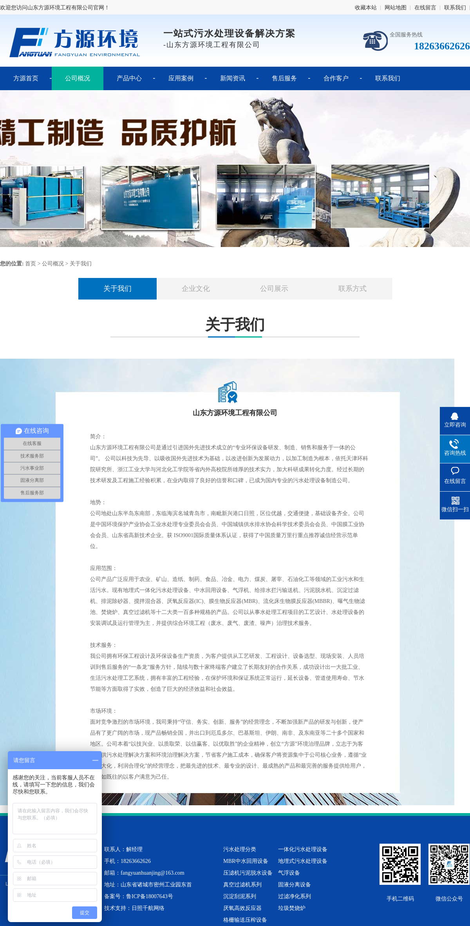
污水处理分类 (239, 849)
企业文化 (196, 288)
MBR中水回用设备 (245, 861)
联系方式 (352, 288)
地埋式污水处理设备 (302, 861)
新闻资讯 (232, 78)
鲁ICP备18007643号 (149, 896)
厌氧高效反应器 (242, 908)
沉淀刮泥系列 (239, 896)
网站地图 (396, 8)
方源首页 (25, 78)
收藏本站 (366, 8)
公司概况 (77, 78)
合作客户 (336, 78)
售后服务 (284, 78)
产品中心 (129, 78)
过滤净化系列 (294, 896)
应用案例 (180, 78)
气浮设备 (289, 873)
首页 (30, 264)
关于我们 (81, 264)
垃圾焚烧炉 (292, 908)
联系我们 (455, 8)
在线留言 (425, 8)
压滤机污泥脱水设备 (248, 873)
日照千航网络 (148, 908)
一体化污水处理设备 (302, 849)
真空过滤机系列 (242, 885)
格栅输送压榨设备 (245, 920)
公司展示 (274, 288)
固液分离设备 (294, 885)
